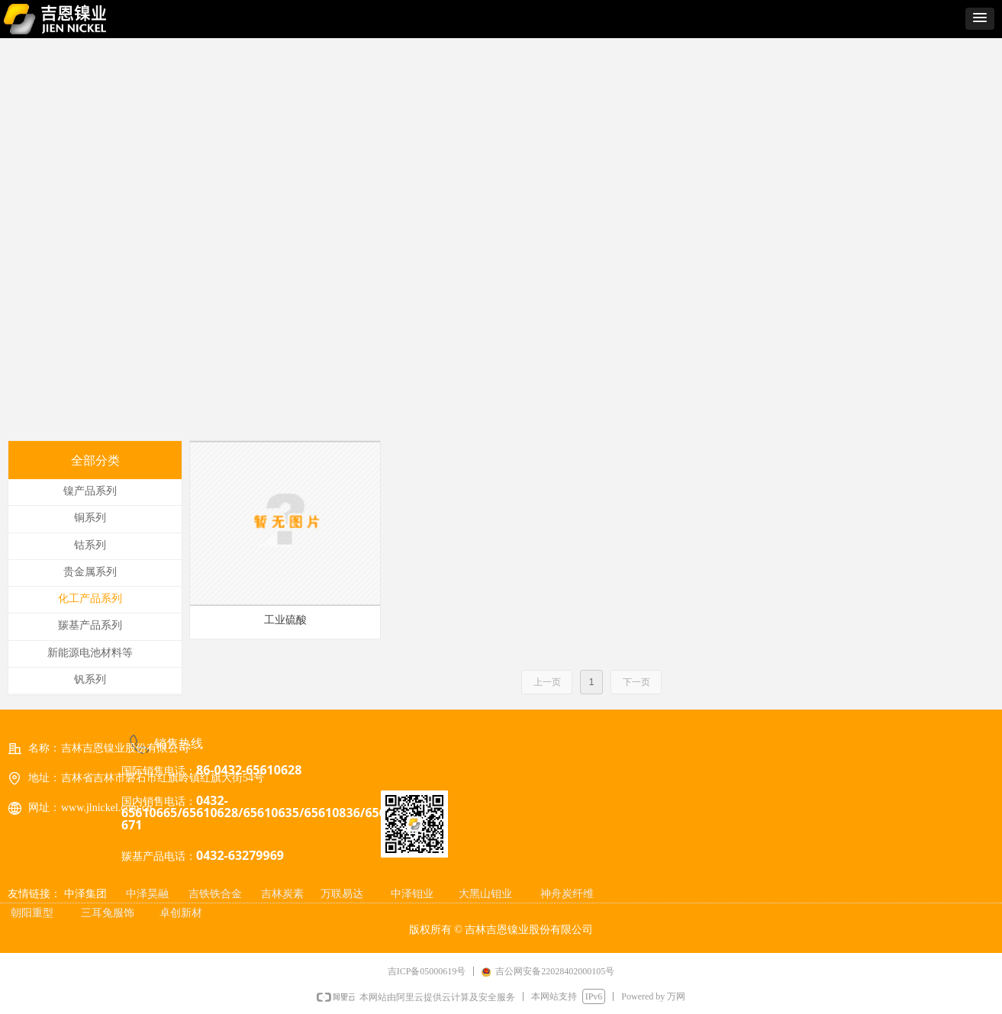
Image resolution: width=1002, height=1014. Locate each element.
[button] (979, 19)
